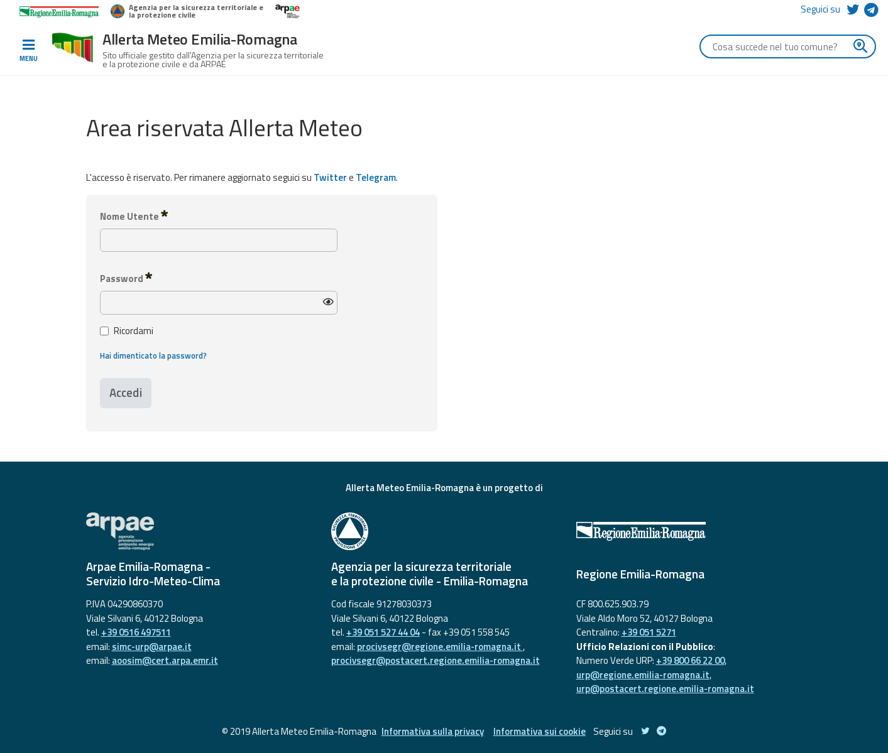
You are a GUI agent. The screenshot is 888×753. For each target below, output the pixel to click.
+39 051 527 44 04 (383, 632)
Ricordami (126, 331)
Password (126, 278)
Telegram (376, 177)
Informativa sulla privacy (432, 731)
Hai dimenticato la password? (153, 356)
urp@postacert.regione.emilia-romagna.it (665, 688)
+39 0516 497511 (136, 632)
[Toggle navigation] (28, 51)
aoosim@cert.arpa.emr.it (165, 660)
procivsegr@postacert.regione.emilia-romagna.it (435, 660)
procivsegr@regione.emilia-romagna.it (440, 646)
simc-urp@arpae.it (152, 646)
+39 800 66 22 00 (690, 660)
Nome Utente (134, 216)
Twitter (330, 177)
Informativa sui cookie (539, 731)
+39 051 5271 (649, 632)
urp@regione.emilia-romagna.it (643, 675)
